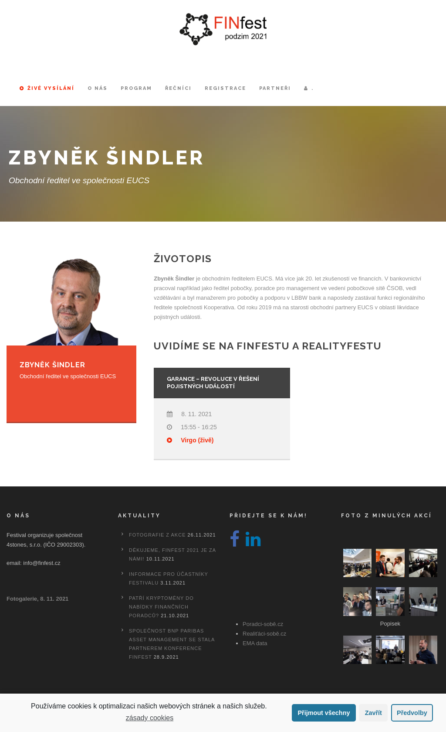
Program (136, 88)
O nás (98, 88)
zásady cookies (149, 718)
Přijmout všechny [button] (323, 712)
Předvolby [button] (412, 712)
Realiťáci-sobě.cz (264, 633)
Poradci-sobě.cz (263, 624)
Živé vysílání (47, 88)
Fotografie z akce (157, 534)
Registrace (225, 88)
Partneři (275, 88)
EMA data (255, 643)
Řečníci (178, 88)
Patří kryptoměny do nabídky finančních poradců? (161, 606)
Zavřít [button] (373, 712)
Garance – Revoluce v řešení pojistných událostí (213, 383)
